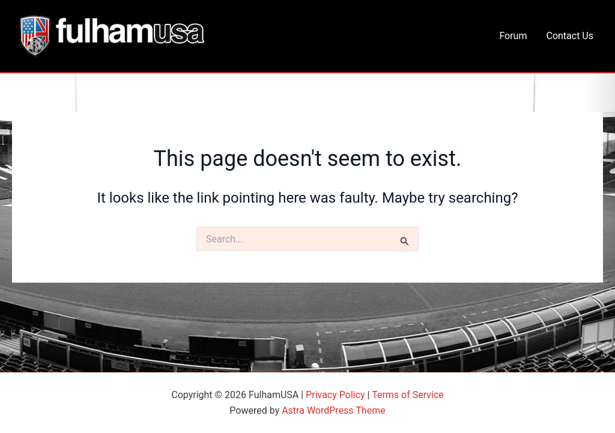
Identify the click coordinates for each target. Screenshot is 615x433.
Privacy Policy (335, 395)
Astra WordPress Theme (333, 410)
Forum (513, 35)
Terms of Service (408, 395)
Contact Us (569, 35)
